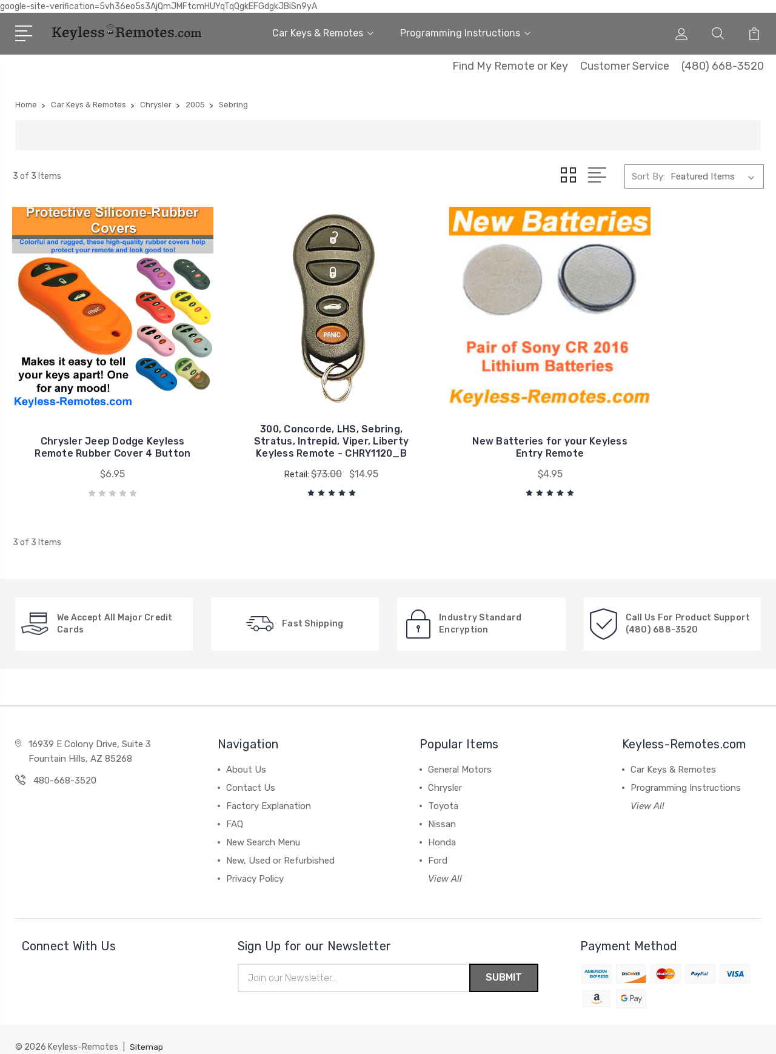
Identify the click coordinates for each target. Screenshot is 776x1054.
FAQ (234, 809)
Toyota (443, 790)
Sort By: (648, 176)
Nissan (442, 809)
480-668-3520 (64, 765)
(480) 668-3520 (722, 66)
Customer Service (624, 66)
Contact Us (250, 772)
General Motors (460, 754)
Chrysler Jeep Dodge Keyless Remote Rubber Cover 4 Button (99, 426)
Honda (442, 827)
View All (445, 863)
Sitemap (147, 1033)
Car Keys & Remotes (322, 33)
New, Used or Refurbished (280, 845)
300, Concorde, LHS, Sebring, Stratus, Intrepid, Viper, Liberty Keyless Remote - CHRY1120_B (292, 420)
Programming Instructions (465, 33)
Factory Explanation (268, 790)
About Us (246, 754)
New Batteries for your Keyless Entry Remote (484, 432)
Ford (437, 845)
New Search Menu (263, 827)
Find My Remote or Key (510, 66)
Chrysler (445, 772)
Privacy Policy (255, 863)
